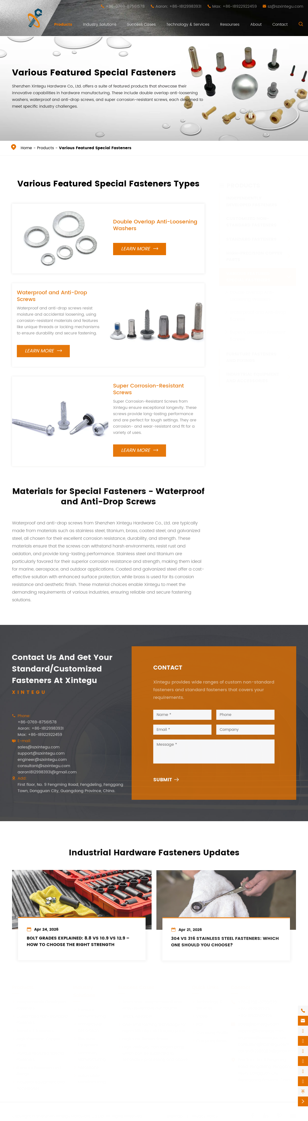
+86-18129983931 (254, 1008)
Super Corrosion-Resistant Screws (148, 393)
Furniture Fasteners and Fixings (251, 352)
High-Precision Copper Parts (254, 252)
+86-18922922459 (255, 1015)
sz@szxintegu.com (285, 6)
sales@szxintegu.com (34, 747)
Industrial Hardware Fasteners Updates (154, 849)
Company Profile (210, 1032)
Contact (280, 24)
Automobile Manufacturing (89, 1078)
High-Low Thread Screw (143, 1038)
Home (26, 148)
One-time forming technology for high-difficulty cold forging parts (152, 1027)
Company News (209, 1040)
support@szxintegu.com (36, 753)
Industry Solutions (99, 24)
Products (63, 24)
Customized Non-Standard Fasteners (251, 217)
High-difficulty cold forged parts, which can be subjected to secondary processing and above (153, 1053)
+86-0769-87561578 (125, 6)
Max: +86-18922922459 (234, 6)
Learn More (139, 249)
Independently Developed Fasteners (251, 197)
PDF (197, 1024)
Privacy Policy (205, 1116)
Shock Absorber (135, 1016)
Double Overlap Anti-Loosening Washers (155, 225)
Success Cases (141, 24)
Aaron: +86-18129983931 (178, 6)
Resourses (229, 24)
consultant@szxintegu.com (39, 766)
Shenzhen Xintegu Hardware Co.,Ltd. (70, 1116)
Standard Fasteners (251, 234)
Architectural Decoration (87, 1027)
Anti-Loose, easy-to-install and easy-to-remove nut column (150, 1004)
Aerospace (86, 1067)
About (256, 24)
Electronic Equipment (85, 1041)
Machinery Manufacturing (89, 1056)
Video (199, 1016)
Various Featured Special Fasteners (95, 148)
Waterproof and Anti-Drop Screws (52, 300)
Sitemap (175, 1116)
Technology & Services (187, 24)
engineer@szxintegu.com (38, 760)
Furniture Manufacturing (89, 1012)
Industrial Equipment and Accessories (252, 373)
